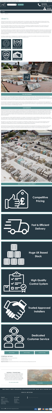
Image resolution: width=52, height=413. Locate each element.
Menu (3, 11)
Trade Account (43, 1)
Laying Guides (40, 383)
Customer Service (4, 398)
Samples (12, 389)
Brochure (46, 389)
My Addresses (16, 399)
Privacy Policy (3, 402)
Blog (50, 389)
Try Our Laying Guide (13, 382)
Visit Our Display (27, 352)
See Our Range (11, 352)
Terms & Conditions (4, 400)
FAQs (2, 399)
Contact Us (23, 392)
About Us (42, 389)
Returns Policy (3, 403)
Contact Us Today (42, 352)
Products (7, 389)
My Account (16, 398)
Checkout (16, 401)
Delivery (37, 389)
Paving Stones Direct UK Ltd (33, 397)
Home (3, 389)
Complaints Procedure (5, 401)
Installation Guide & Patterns (28, 389)
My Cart (15, 400)
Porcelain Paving (18, 389)
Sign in (50, 1)
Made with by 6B (4, 408)
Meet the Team (30, 392)
